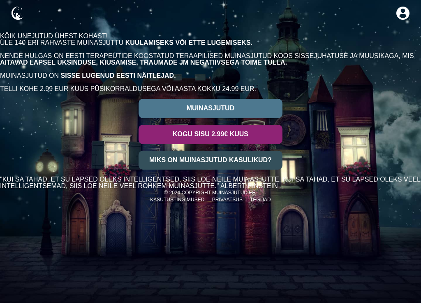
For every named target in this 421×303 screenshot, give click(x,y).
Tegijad (260, 200)
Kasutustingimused (177, 200)
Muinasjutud (210, 108)
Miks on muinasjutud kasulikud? (210, 159)
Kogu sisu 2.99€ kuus (210, 134)
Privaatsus (227, 200)
